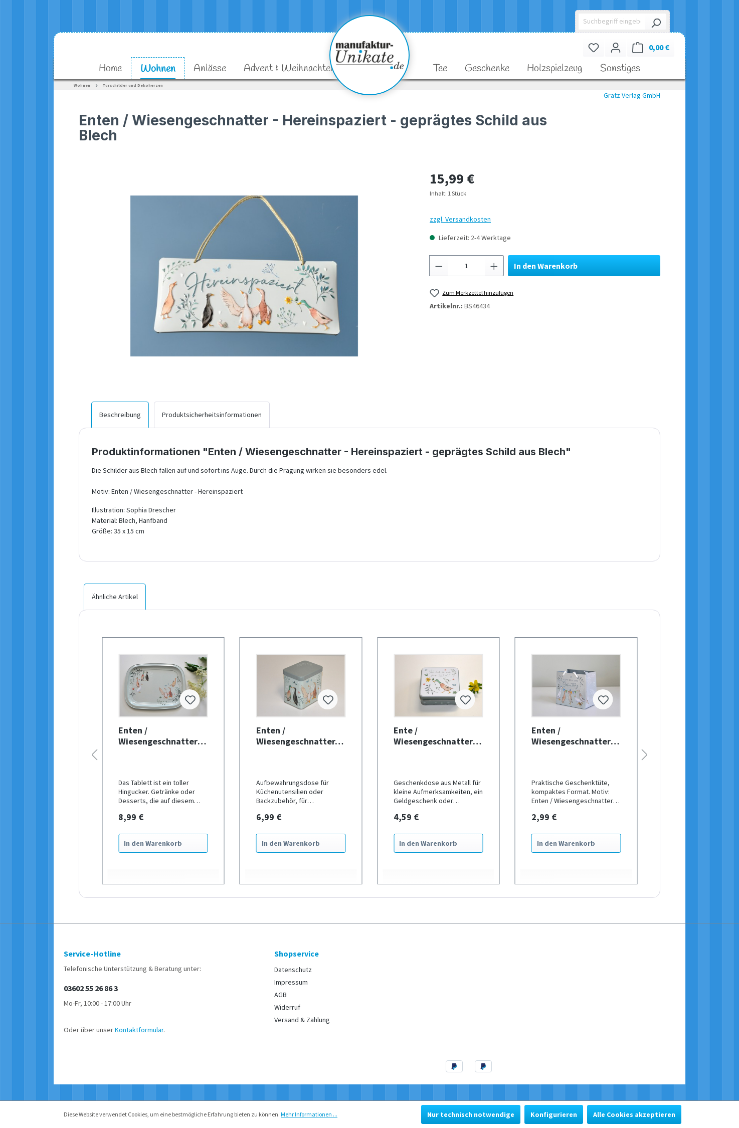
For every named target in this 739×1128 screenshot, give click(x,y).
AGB (280, 994)
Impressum (291, 982)
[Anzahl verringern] (438, 265)
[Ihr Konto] (616, 47)
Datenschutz (293, 969)
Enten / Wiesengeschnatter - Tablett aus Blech (160, 736)
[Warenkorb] (651, 47)
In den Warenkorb (546, 266)
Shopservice (296, 954)
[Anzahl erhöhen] (494, 265)
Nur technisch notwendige (470, 1114)
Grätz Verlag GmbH (632, 95)
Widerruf (287, 1007)
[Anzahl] (467, 265)
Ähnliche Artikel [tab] (115, 596)
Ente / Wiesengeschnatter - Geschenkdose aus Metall (436, 736)
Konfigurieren (553, 1114)
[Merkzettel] (594, 47)
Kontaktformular (139, 1029)
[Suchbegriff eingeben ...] (612, 22)
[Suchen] (655, 22)
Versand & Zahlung (302, 1019)
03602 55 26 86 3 (91, 988)
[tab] (120, 415)
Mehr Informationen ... (309, 1114)
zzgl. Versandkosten (460, 219)
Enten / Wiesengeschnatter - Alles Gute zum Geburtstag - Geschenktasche (573, 736)
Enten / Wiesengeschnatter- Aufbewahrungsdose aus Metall (297, 736)
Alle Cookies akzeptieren (634, 1114)
